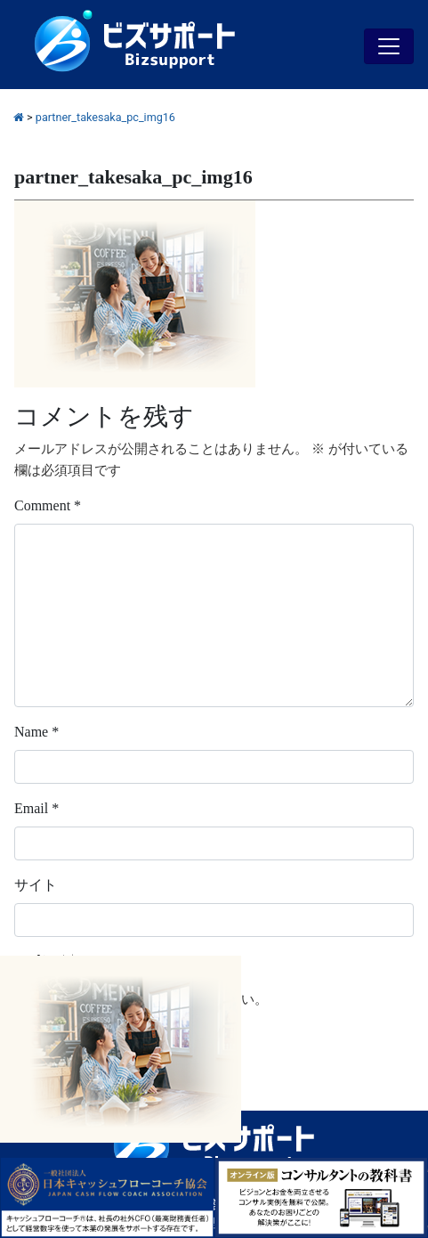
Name (36, 731)
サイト (35, 884)
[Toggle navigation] (389, 46)
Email (36, 808)
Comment (47, 505)
